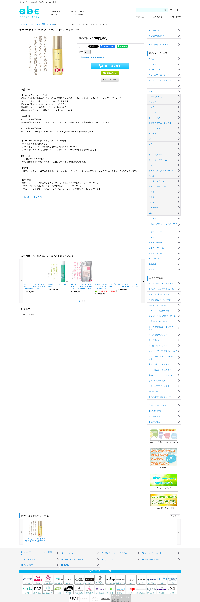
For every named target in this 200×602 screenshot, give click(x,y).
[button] (110, 79)
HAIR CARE (77, 13)
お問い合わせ (175, 17)
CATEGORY (53, 13)
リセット (175, 516)
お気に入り (140, 17)
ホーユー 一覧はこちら (33, 197)
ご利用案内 (157, 17)
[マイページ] (177, 10)
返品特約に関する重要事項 (91, 57)
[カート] (171, 10)
